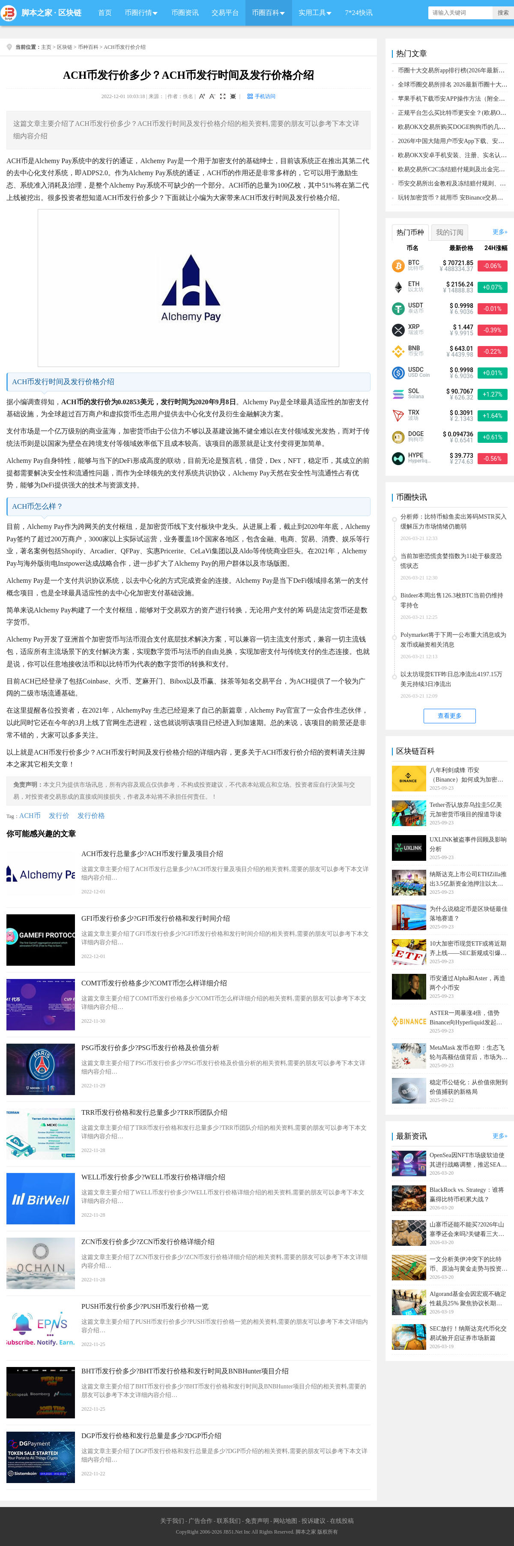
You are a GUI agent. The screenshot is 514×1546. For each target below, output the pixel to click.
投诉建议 (314, 1521)
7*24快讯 (359, 12)
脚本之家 (36, 13)
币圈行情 (138, 12)
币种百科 (88, 47)
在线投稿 (342, 1521)
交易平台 (225, 12)
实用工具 (312, 12)
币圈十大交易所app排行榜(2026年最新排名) (455, 70)
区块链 (69, 13)
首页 (105, 12)
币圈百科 (265, 12)
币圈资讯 (185, 12)
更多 (499, 232)
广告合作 (200, 1521)
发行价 (59, 815)
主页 (46, 47)
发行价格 (91, 815)
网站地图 (285, 1521)
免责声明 (257, 1521)
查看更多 (450, 716)
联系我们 (229, 1521)
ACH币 (30, 815)
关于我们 (172, 1521)
